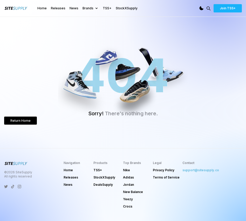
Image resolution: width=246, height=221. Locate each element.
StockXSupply (127, 8)
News (74, 8)
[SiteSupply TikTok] (13, 186)
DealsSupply (103, 185)
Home (42, 8)
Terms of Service (166, 177)
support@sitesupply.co (200, 170)
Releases (58, 8)
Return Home (20, 121)
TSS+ (107, 8)
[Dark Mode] (201, 8)
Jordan (128, 185)
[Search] (208, 8)
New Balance (133, 192)
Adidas (128, 177)
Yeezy (128, 199)
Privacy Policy (163, 170)
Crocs (127, 206)
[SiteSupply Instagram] (19, 186)
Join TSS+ (228, 8)
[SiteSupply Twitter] (6, 186)
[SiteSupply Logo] (16, 8)
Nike (126, 170)
